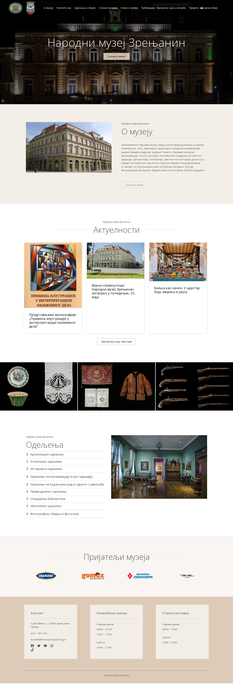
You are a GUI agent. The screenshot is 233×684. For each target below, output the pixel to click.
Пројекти (194, 7)
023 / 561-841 (39, 634)
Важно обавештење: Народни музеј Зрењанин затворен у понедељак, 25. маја (113, 292)
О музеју (49, 8)
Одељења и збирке (85, 8)
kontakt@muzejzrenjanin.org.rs (49, 640)
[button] (116, 342)
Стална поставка (109, 8)
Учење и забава (130, 8)
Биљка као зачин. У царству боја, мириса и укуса (177, 291)
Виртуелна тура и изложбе (172, 8)
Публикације (148, 7)
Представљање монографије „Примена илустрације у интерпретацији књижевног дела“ (52, 321)
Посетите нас (65, 8)
